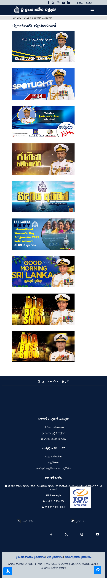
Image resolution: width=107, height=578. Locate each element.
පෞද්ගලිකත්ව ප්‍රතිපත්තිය (77, 557)
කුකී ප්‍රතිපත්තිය (55, 557)
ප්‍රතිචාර (77, 521)
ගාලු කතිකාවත (53, 456)
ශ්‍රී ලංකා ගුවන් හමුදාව (53, 439)
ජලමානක (53, 462)
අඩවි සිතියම (26, 521)
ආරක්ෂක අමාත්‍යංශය (53, 427)
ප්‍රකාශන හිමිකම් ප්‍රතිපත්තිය (30, 557)
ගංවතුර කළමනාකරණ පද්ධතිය (53, 468)
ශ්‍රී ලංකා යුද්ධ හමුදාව (53, 433)
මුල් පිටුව (17, 17)
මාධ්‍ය (26, 17)
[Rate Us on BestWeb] (80, 497)
